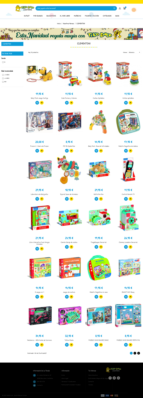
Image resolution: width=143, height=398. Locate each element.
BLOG (117, 16)
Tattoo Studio (69, 340)
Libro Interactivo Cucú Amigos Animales (39, 243)
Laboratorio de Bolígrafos (39, 194)
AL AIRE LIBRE (65, 16)
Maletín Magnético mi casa (99, 292)
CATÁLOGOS (107, 16)
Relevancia (135, 52)
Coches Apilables (98, 98)
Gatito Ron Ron (99, 194)
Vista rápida (42, 103)
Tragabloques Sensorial (99, 242)
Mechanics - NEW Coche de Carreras (39, 340)
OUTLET (26, 16)
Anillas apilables (128, 98)
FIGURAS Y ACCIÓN (92, 16)
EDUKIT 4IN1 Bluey (128, 292)
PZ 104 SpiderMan (69, 146)
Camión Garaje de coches (69, 242)
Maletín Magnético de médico (128, 146)
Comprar (37, 103)
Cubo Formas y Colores (69, 98)
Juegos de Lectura (69, 292)
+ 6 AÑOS (6, 78)
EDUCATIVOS (51, 16)
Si (4, 62)
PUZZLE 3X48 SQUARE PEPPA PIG (128, 340)
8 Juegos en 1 (39, 292)
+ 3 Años (6, 75)
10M (5, 82)
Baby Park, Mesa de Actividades (98, 146)
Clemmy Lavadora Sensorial (128, 242)
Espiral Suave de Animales (69, 194)
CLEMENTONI (7, 44)
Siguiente (139, 353)
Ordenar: (125, 52)
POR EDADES (37, 16)
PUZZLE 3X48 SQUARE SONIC (99, 340)
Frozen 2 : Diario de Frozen (39, 146)
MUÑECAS (77, 16)
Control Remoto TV (128, 194)
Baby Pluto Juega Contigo (39, 98)
